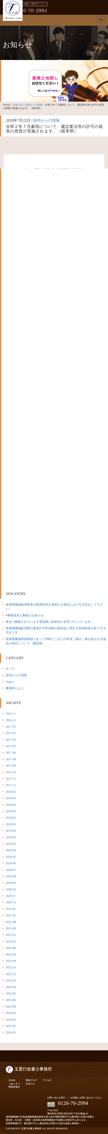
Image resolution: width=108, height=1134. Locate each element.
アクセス (47, 1080)
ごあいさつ (14, 1083)
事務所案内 (14, 1087)
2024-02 (11, 1013)
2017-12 (11, 785)
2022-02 (11, 934)
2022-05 (11, 941)
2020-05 (11, 856)
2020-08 (11, 876)
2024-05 (11, 1019)
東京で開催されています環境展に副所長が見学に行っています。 (50, 621)
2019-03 (11, 824)
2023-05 (11, 993)
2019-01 (11, 817)
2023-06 (11, 1000)
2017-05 (11, 746)
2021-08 (11, 922)
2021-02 (11, 915)
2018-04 (11, 804)
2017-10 (11, 772)
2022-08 (11, 954)
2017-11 (11, 778)
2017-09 (11, 765)
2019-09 (11, 837)
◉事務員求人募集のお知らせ (25, 615)
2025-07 (11, 1026)
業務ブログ (31, 1080)
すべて (10, 668)
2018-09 (11, 811)
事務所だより (15, 688)
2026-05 (11, 1032)
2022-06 (11, 947)
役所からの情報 (34, 104)
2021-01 (11, 908)
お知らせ (18, 104)
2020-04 (11, 850)
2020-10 (11, 889)
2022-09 (11, 961)
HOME (12, 1080)
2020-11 (11, 895)
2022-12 (11, 974)
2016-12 (11, 720)
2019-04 (11, 830)
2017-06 (11, 752)
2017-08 (11, 759)
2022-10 (11, 967)
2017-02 (11, 733)
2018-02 (11, 791)
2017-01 (11, 726)
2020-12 (11, 902)
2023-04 (11, 987)
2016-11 (11, 713)
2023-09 (11, 1006)
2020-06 (11, 863)
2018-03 (11, 798)
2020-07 (11, 870)
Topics (10, 681)
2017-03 (11, 739)
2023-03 (11, 980)
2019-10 (11, 843)
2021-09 (11, 928)
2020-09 (11, 882)
